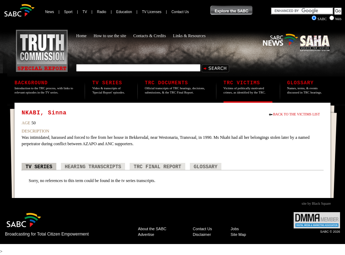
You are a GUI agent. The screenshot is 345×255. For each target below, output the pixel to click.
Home (81, 36)
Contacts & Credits (149, 36)
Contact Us (180, 12)
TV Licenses (152, 12)
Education (124, 12)
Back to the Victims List (296, 114)
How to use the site (110, 36)
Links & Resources (189, 36)
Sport (68, 12)
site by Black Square (316, 203)
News (49, 12)
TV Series (39, 167)
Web (335, 19)
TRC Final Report (157, 167)
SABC (320, 19)
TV (85, 12)
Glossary (205, 167)
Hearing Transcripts (93, 167)
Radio (101, 12)
